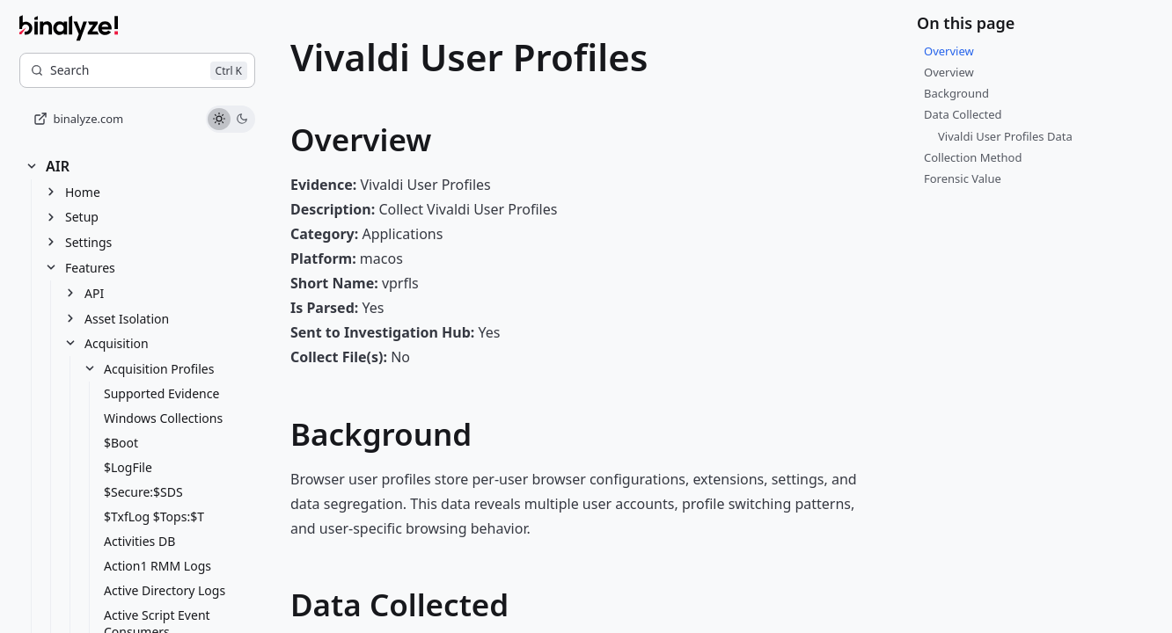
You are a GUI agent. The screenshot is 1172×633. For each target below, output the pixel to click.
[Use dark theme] (242, 119)
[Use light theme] (219, 119)
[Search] (137, 70)
